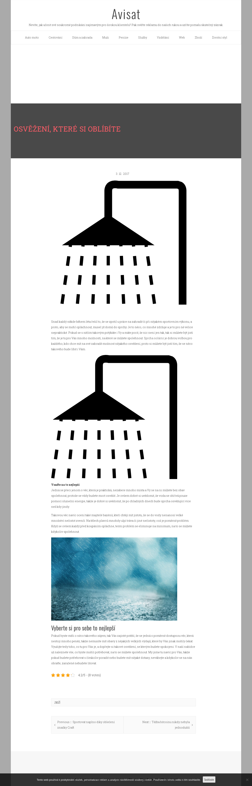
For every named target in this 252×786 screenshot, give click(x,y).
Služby (142, 37)
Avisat (126, 14)
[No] (247, 780)
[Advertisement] (126, 73)
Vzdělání (163, 37)
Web (182, 37)
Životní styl (219, 37)
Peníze (123, 37)
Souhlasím (209, 779)
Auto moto (32, 37)
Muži (105, 37)
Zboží (198, 37)
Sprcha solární (154, 338)
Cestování (55, 37)
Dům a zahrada (82, 37)
